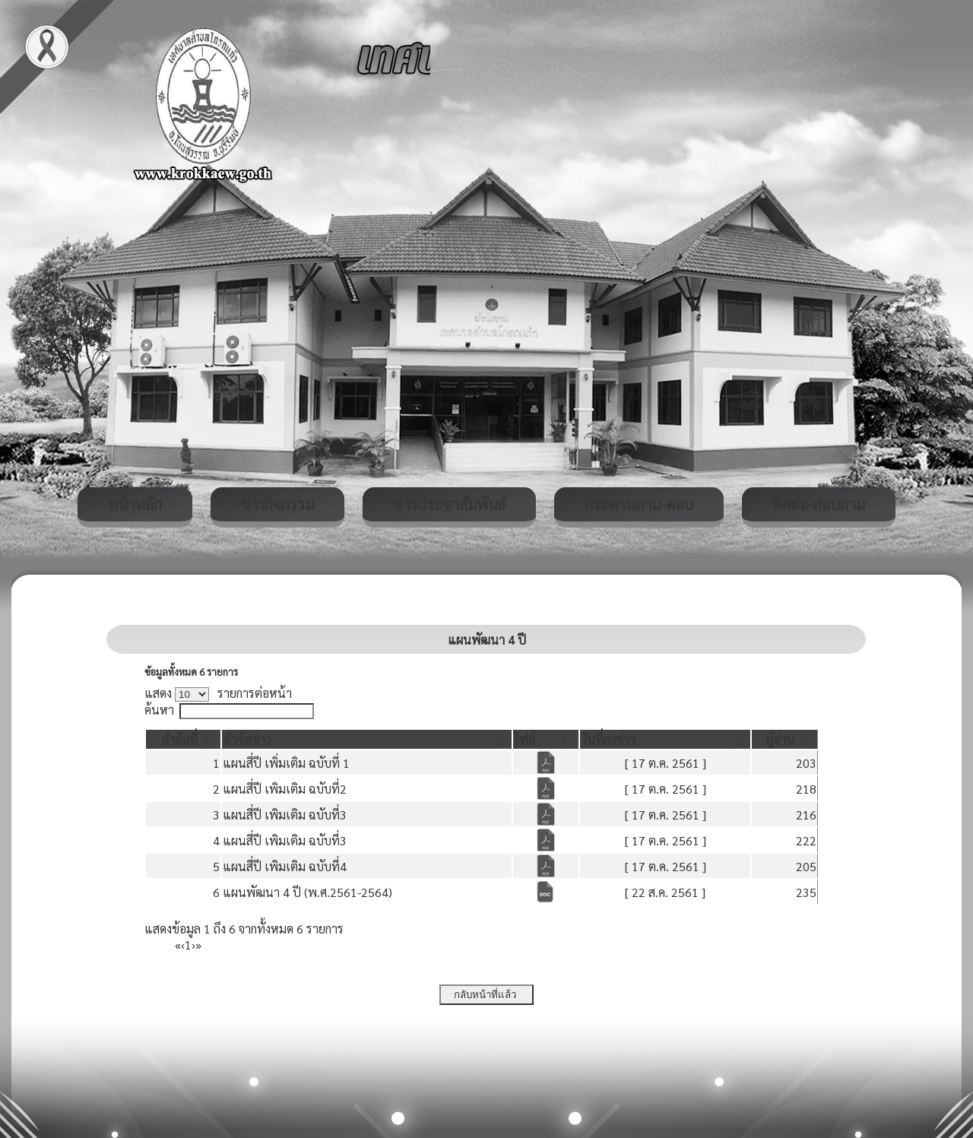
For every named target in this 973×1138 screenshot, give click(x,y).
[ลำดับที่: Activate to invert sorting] (183, 739)
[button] (180, 739)
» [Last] (198, 945)
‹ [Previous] (183, 945)
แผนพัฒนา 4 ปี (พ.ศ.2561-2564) (307, 892)
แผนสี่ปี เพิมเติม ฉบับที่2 (285, 789)
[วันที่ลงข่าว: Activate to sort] (665, 739)
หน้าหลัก (135, 504)
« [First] (178, 945)
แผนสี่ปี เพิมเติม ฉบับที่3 (285, 815)
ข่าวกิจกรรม (277, 504)
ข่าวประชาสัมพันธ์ (449, 504)
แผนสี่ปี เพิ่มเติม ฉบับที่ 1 (286, 763)
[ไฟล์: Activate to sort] (545, 739)
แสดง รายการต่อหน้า (218, 693)
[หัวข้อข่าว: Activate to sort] (367, 739)
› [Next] (193, 945)
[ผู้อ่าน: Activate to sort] (785, 739)
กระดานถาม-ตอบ (639, 504)
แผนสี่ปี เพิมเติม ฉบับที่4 (285, 866)
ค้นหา (159, 710)
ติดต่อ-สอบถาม (818, 504)
